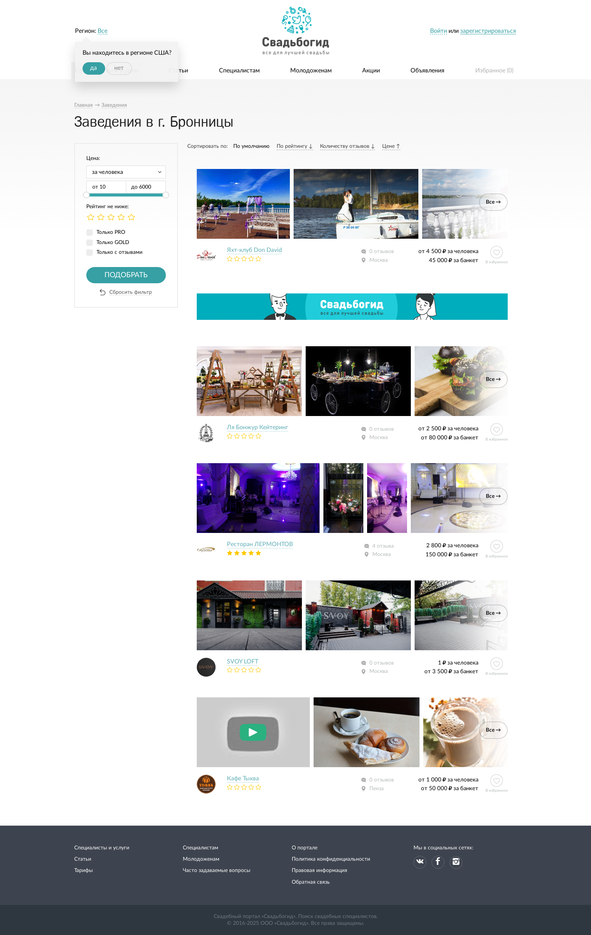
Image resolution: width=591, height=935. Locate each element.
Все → (493, 202)
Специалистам (239, 71)
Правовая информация (319, 870)
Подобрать (126, 275)
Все (102, 31)
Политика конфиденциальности (331, 859)
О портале (304, 848)
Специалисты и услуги (101, 848)
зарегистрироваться (488, 31)
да (93, 68)
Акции (371, 71)
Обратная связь (311, 882)
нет (119, 68)
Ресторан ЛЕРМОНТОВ (260, 544)
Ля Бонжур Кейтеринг (257, 427)
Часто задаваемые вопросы (216, 870)
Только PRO (110, 232)
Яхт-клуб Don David (254, 250)
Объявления (427, 71)
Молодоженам (311, 71)
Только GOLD (112, 242)
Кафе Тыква (243, 778)
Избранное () (494, 71)
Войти (438, 31)
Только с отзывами (119, 252)
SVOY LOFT (242, 662)
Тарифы (83, 870)
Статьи (178, 71)
